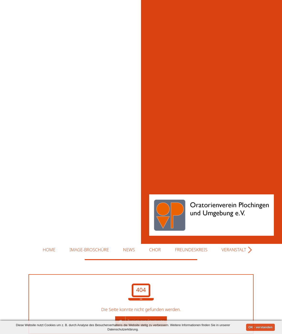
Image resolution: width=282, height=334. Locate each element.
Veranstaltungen (244, 239)
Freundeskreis (191, 239)
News (129, 239)
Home (49, 239)
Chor (155, 239)
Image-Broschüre (89, 239)
